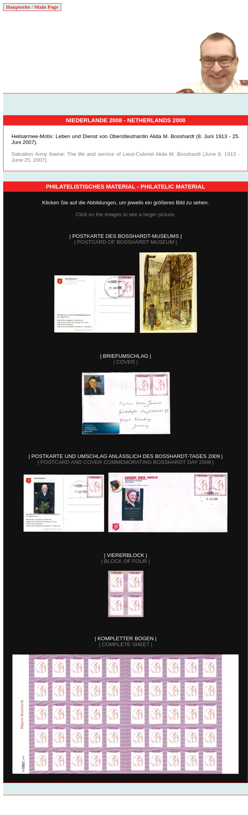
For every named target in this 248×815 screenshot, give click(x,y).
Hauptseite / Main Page (32, 7)
